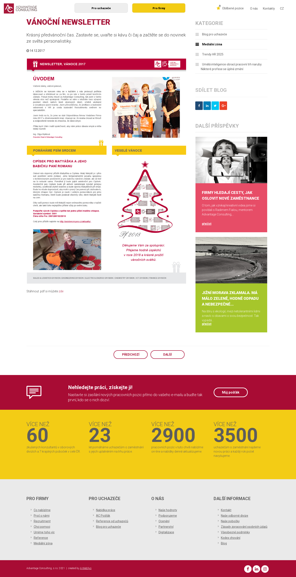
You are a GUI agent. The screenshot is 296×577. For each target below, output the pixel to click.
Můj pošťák (230, 392)
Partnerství (166, 526)
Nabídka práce (105, 510)
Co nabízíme (42, 510)
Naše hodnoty (168, 510)
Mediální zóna (212, 44)
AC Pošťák (103, 515)
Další (167, 354)
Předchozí (130, 354)
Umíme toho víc (44, 532)
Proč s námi (42, 515)
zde (61, 291)
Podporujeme (168, 515)
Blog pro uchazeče (214, 34)
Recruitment (42, 521)
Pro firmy (159, 8)
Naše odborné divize (234, 515)
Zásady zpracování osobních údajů (244, 526)
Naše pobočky (230, 521)
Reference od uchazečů (112, 521)
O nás (254, 8)
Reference (41, 537)
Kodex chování (230, 537)
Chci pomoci (42, 526)
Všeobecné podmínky (235, 532)
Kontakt (226, 510)
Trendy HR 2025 (212, 54)
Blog (224, 543)
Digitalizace (166, 532)
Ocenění (164, 521)
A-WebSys (86, 568)
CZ (282, 8)
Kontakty (269, 8)
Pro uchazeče (101, 8)
